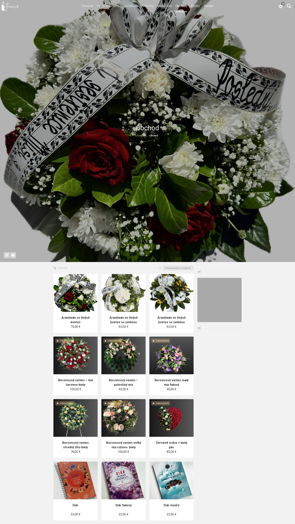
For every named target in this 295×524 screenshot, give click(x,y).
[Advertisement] (219, 390)
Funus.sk (87, 6)
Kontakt (209, 6)
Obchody (181, 6)
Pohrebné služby (108, 6)
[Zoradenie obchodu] (178, 268)
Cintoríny (148, 6)
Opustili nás (130, 6)
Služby (195, 6)
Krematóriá (164, 6)
